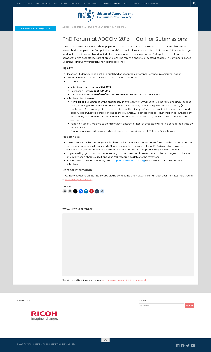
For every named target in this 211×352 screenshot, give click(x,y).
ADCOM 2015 (79, 26)
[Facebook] (183, 346)
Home (18, 3)
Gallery (135, 3)
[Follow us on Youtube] (192, 346)
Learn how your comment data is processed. (124, 280)
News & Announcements (101, 26)
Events (74, 3)
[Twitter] (187, 346)
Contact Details (150, 3)
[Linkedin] (178, 346)
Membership (42, 3)
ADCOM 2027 (60, 3)
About (27, 3)
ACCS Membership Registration (35, 28)
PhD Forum (123, 26)
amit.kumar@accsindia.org (80, 179)
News (117, 3)
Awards (105, 3)
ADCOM (66, 26)
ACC (126, 3)
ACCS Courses (90, 3)
